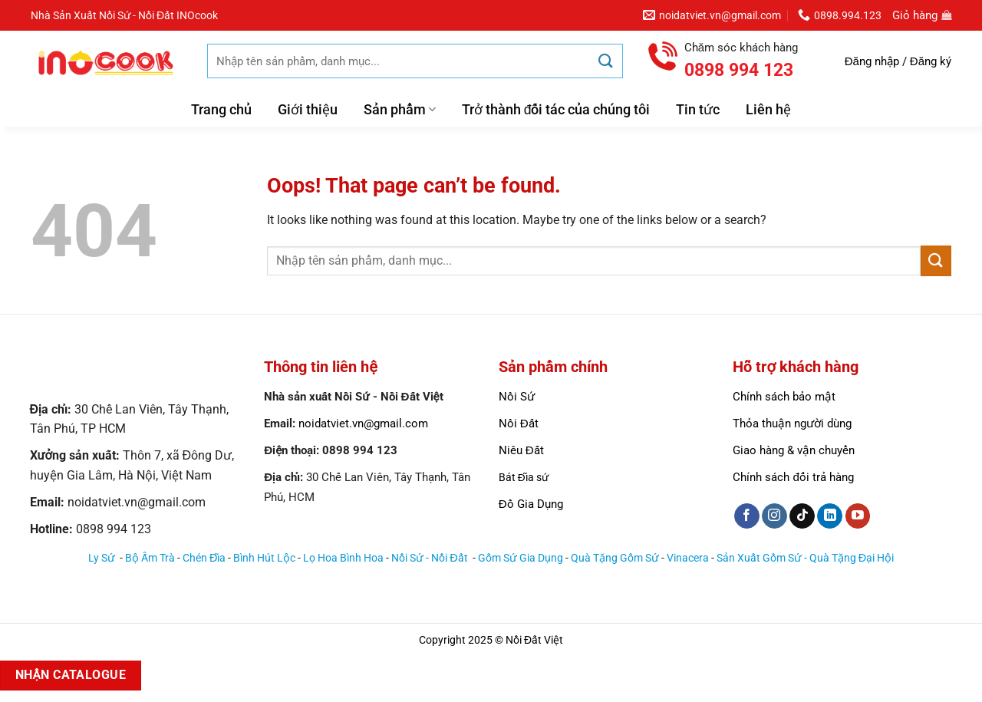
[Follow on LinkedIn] (829, 516)
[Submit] (606, 61)
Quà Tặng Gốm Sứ (615, 558)
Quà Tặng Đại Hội (851, 558)
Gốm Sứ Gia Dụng (520, 558)
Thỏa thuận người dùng (792, 423)
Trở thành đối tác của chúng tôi (556, 109)
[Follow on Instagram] (774, 516)
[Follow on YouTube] (858, 516)
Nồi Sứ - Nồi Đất (430, 558)
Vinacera (688, 558)
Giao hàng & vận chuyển (794, 450)
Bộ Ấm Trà (150, 558)
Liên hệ (768, 109)
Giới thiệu (308, 109)
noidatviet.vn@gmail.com (363, 423)
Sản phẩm (400, 109)
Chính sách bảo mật (784, 397)
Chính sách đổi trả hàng (793, 477)
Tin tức (698, 109)
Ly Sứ (102, 558)
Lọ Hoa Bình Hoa (343, 558)
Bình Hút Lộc (264, 558)
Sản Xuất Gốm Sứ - (763, 558)
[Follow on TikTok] (802, 516)
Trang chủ (221, 109)
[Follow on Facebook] (747, 516)
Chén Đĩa (204, 558)
